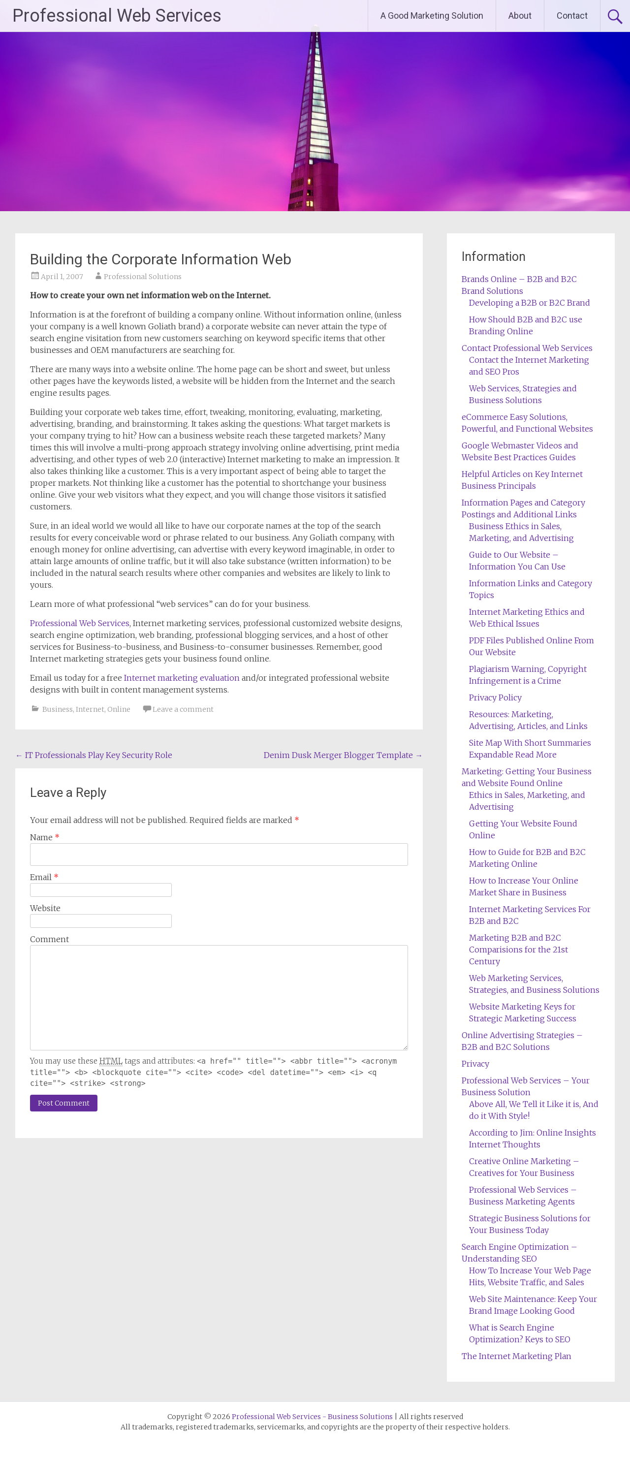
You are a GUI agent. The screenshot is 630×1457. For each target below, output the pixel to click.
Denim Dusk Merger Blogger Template (343, 755)
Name (45, 837)
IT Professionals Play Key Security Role (93, 755)
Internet (90, 709)
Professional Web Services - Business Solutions (312, 1416)
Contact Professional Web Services (527, 348)
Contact (572, 15)
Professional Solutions (143, 276)
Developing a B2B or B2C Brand (529, 303)
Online (118, 709)
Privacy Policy (495, 697)
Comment (49, 939)
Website (45, 908)
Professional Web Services (116, 15)
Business (57, 709)
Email (44, 877)
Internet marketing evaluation (182, 678)
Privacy (475, 1064)
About (520, 15)
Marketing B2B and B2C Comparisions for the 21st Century (518, 949)
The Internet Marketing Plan (516, 1356)
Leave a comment (183, 709)
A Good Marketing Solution (431, 15)
